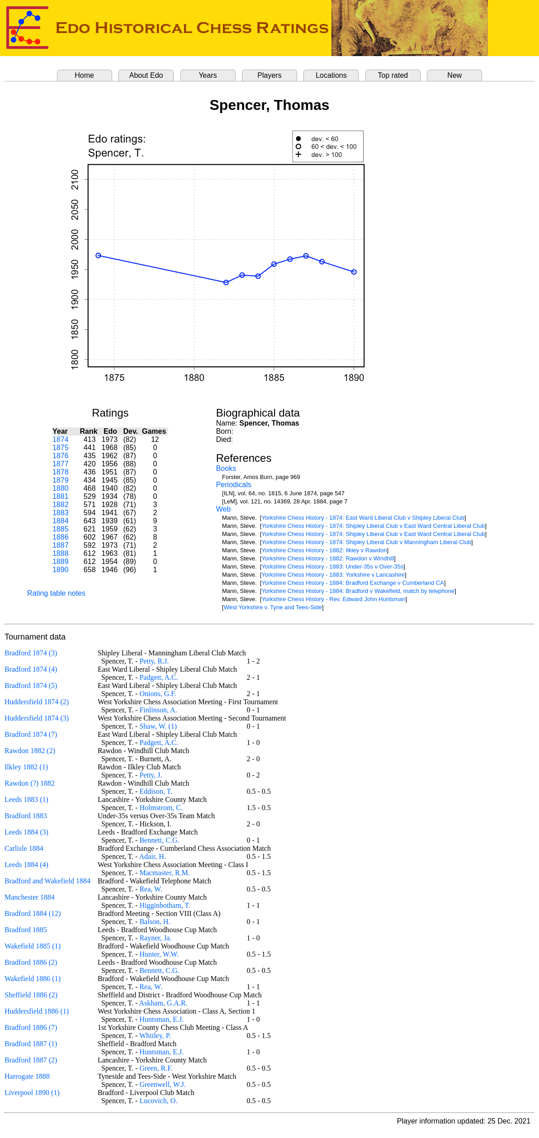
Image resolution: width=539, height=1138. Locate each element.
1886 (60, 537)
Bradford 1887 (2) (31, 1060)
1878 (60, 472)
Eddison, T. (155, 791)
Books (226, 468)
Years (208, 75)
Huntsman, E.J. (161, 1019)
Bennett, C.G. (159, 840)
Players (269, 75)
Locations (331, 75)
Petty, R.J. (154, 661)
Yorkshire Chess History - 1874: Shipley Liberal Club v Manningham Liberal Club (366, 542)
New (454, 75)
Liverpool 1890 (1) (32, 1092)
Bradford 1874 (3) (31, 653)
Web (223, 509)
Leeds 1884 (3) (26, 832)
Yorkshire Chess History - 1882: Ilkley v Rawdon (324, 550)
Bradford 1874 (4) (31, 669)
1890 (60, 570)
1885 (60, 529)
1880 (60, 488)
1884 (60, 521)
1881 (60, 496)
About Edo (146, 75)
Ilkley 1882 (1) (26, 767)
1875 (60, 447)
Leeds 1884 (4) (26, 864)
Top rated (393, 75)
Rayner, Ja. (155, 938)
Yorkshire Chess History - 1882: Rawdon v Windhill (327, 558)
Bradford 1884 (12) (33, 913)
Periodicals (233, 484)
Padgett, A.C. (158, 677)
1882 (60, 504)
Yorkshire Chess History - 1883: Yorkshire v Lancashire (333, 574)
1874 (60, 439)
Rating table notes (56, 593)
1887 (60, 545)
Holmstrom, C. (161, 807)
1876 (60, 456)
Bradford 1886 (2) (31, 962)
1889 (60, 561)
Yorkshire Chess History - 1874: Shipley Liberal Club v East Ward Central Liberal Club (373, 525)
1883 (60, 513)
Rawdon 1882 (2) (30, 750)
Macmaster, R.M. (164, 873)
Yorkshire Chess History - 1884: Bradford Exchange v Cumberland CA (352, 582)
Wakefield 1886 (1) (33, 978)
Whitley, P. (155, 1035)
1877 (60, 464)
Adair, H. (152, 856)
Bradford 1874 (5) (31, 685)
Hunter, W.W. (159, 954)
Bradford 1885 (26, 930)
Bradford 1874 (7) (31, 734)
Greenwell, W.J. (162, 1084)
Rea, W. (150, 889)
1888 (60, 553)
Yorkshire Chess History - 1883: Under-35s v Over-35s (332, 566)
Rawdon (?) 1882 (30, 783)
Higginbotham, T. (164, 905)
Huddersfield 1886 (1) (37, 1011)
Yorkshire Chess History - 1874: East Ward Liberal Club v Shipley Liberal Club (362, 517)
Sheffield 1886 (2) (31, 995)
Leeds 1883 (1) (26, 799)
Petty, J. (150, 775)
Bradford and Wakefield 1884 (47, 881)
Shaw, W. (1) (158, 726)
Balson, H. (154, 921)
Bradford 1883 (26, 816)
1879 (60, 480)
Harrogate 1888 (27, 1076)
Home (84, 75)
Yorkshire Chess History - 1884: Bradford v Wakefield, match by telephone (357, 591)
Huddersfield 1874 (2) (37, 702)
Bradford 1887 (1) (31, 1044)
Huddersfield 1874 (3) (37, 718)
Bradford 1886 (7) (31, 1027)
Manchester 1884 (30, 897)
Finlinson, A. (158, 710)
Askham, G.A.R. (163, 1003)
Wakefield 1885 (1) (33, 946)
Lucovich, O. (158, 1101)
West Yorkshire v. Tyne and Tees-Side (273, 607)
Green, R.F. (155, 1068)
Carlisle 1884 (24, 848)
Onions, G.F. (157, 693)
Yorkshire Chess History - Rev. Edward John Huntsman (333, 599)
